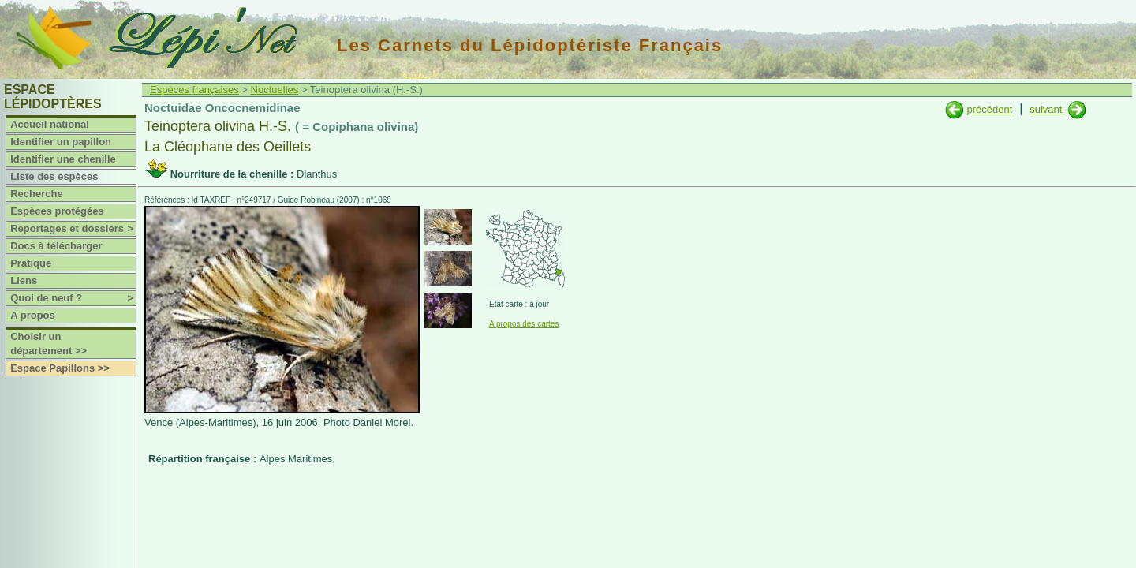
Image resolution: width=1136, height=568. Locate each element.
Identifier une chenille (63, 159)
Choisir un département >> (48, 344)
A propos (32, 315)
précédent (989, 109)
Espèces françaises (194, 89)
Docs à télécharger (56, 246)
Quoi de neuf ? (73, 298)
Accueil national (49, 124)
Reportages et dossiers (73, 229)
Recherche (36, 194)
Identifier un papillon (60, 142)
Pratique (30, 263)
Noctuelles (275, 89)
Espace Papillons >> (60, 368)
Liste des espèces (54, 176)
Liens (23, 280)
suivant (1047, 109)
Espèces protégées (57, 211)
